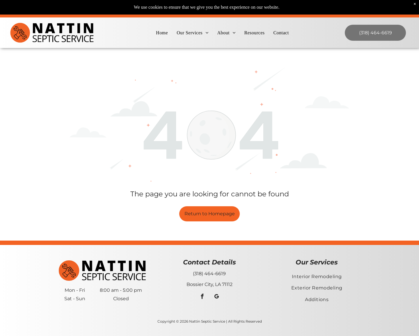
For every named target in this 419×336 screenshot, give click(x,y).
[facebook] (202, 297)
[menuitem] (162, 32)
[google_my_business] (217, 297)
